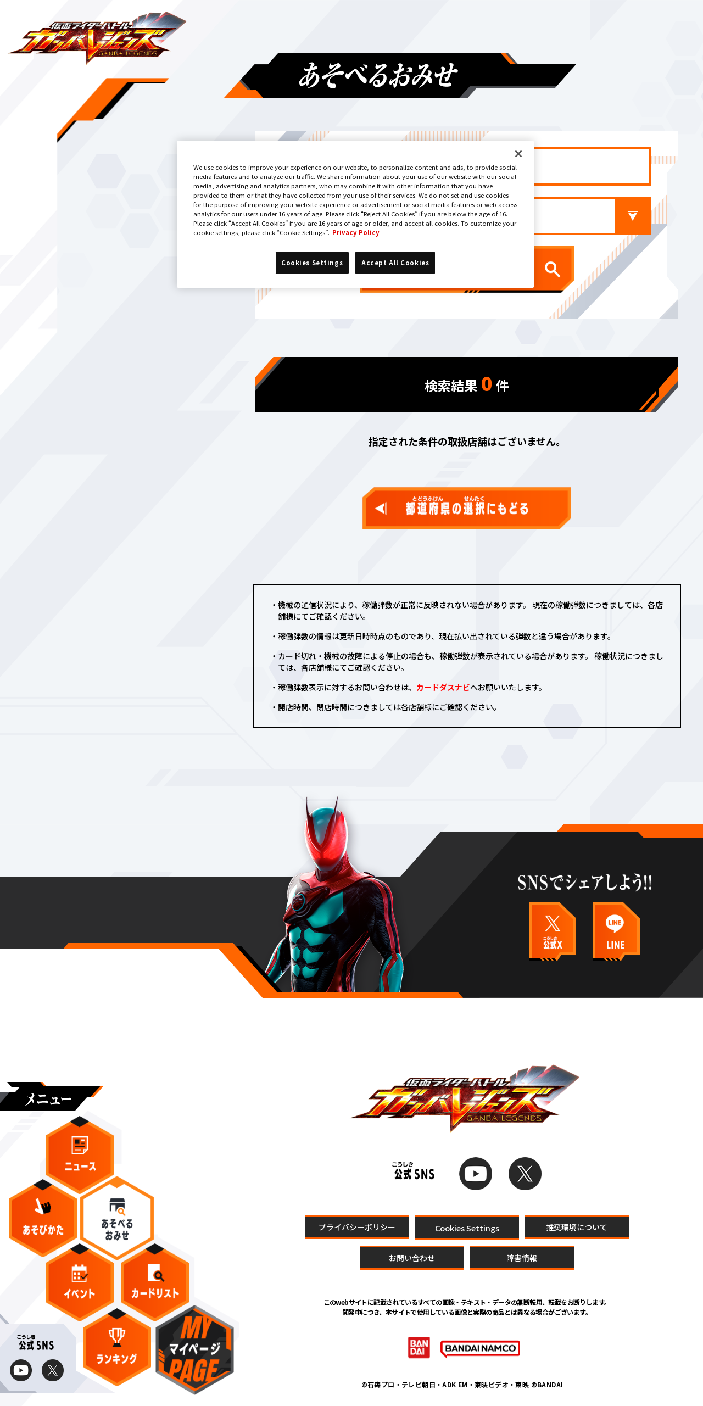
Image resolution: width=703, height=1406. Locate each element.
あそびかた (43, 1218)
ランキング (117, 1347)
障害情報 (521, 1257)
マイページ (194, 1350)
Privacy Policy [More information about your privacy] (356, 232)
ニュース (80, 1155)
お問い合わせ (412, 1257)
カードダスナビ (443, 687)
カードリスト (155, 1282)
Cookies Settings (467, 1227)
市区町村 (505, 216)
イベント (80, 1282)
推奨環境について (576, 1226)
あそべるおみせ (117, 1218)
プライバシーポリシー (357, 1226)
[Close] (518, 154)
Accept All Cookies (395, 262)
